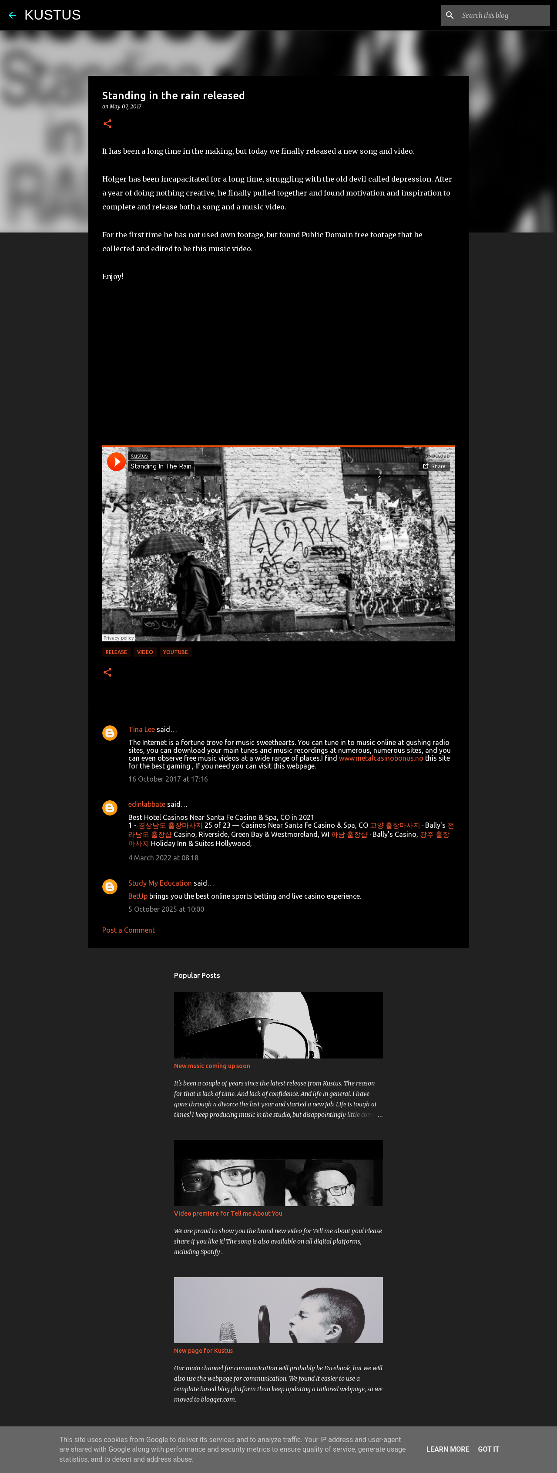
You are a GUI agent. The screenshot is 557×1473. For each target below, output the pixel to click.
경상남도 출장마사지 (170, 825)
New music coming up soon (212, 1065)
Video (145, 652)
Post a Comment (128, 930)
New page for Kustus (203, 1350)
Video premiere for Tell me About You (228, 1213)
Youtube (175, 652)
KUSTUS (52, 15)
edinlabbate (146, 804)
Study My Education (160, 883)
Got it (488, 1449)
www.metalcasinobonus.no (381, 758)
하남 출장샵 (349, 834)
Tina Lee (141, 729)
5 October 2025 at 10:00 (166, 909)
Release (116, 652)
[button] (107, 124)
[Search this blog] (504, 15)
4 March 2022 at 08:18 (163, 858)
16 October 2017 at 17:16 (168, 779)
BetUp (138, 896)
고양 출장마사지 (395, 825)
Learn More (447, 1449)
